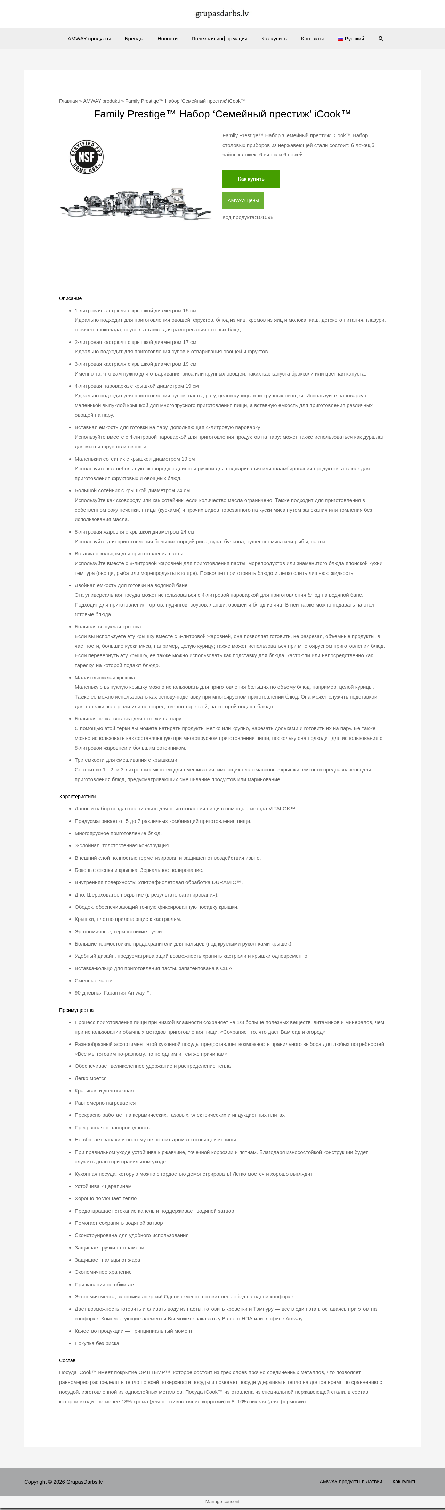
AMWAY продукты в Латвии (357, 1484)
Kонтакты (305, 38)
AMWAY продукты (99, 38)
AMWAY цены (244, 201)
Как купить (270, 38)
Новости (171, 38)
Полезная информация (220, 38)
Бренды (141, 38)
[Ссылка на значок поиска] (369, 38)
